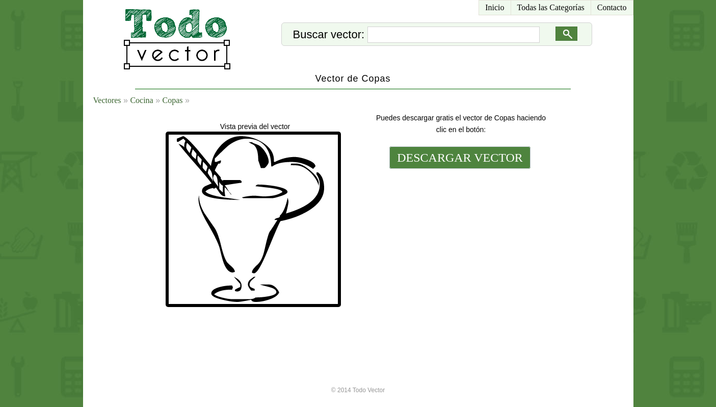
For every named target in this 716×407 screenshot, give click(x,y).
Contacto (612, 7)
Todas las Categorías (551, 7)
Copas (173, 100)
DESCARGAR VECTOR (460, 157)
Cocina (141, 100)
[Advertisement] (459, 240)
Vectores (107, 100)
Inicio (494, 7)
